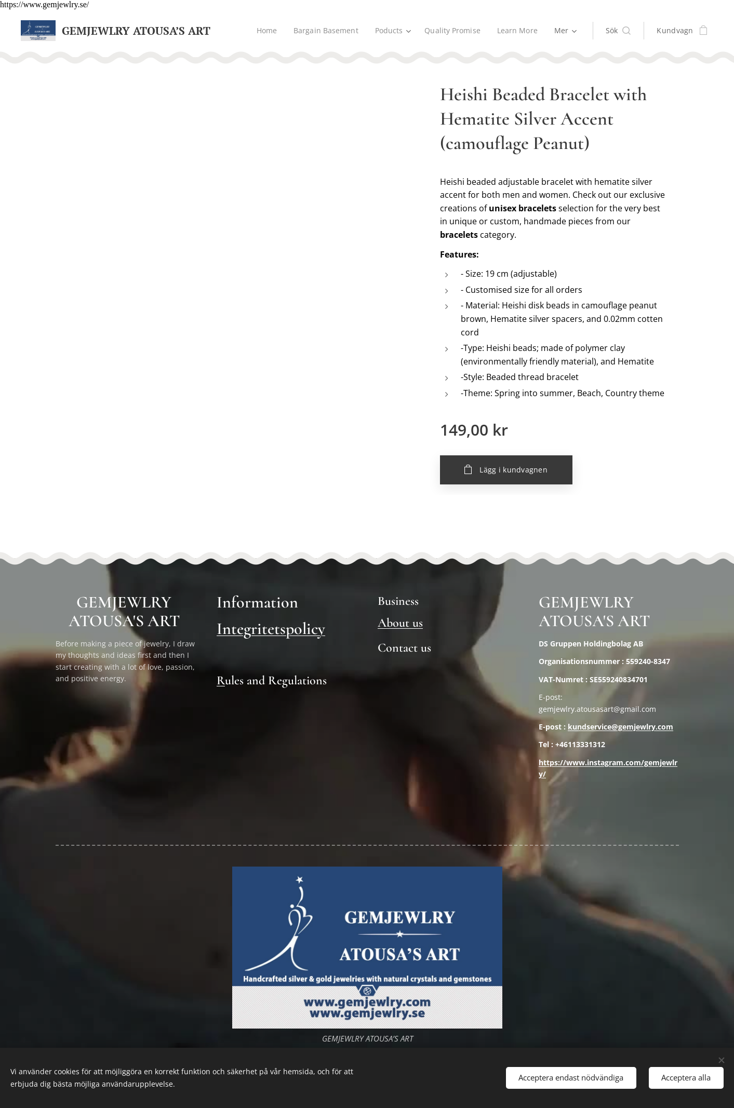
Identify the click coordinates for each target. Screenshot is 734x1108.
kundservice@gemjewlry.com (620, 727)
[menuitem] (265, 31)
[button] (618, 31)
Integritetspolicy (271, 628)
